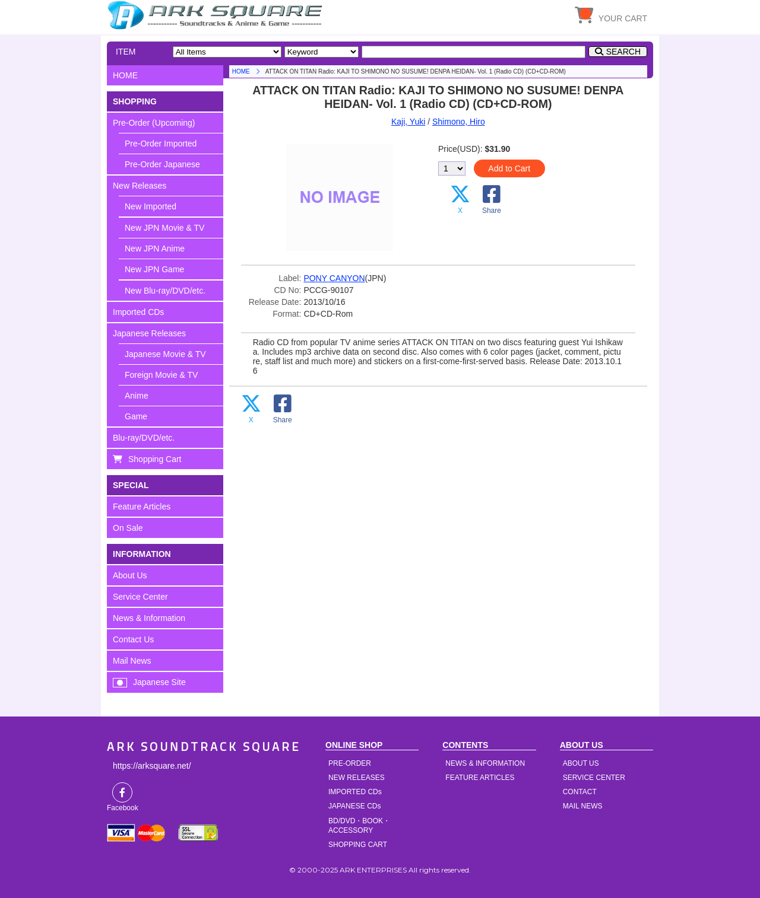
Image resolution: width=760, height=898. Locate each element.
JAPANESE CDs (354, 806)
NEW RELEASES (356, 777)
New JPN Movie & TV (164, 228)
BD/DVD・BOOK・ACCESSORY (359, 826)
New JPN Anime (155, 248)
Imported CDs (138, 312)
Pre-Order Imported (161, 143)
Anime (136, 395)
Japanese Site (159, 682)
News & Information (149, 618)
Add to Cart (509, 168)
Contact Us (133, 639)
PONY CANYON (334, 278)
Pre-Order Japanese (162, 164)
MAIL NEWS (583, 806)
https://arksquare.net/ (152, 765)
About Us (130, 575)
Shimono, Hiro (458, 121)
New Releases (139, 185)
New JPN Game (154, 269)
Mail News (132, 660)
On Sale (128, 528)
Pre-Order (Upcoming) (154, 123)
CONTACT (580, 792)
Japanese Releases (149, 333)
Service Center (140, 596)
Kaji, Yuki (408, 121)
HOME (217, 15)
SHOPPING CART (357, 844)
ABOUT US (581, 763)
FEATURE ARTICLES (479, 777)
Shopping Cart (155, 459)
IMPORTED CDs (355, 792)
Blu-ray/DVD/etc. (144, 437)
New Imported (150, 206)
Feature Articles (141, 506)
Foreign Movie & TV (161, 375)
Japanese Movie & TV (165, 354)
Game (136, 416)
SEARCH (623, 51)
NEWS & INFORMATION (485, 763)
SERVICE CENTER (594, 777)
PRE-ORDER (349, 763)
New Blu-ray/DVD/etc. (165, 290)
